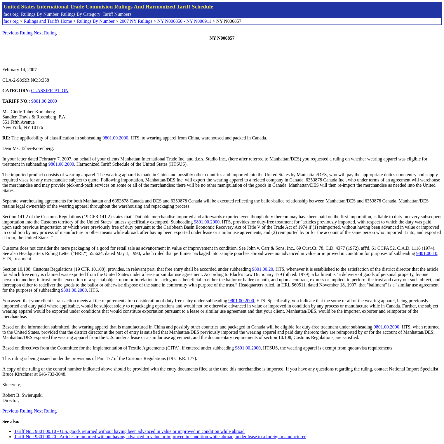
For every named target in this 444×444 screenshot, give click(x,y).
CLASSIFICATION (50, 90)
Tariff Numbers (116, 14)
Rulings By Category (80, 14)
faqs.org (11, 14)
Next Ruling (45, 32)
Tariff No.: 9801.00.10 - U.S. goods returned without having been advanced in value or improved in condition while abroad (129, 431)
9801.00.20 (262, 269)
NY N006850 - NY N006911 (184, 21)
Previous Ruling (17, 32)
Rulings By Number (40, 14)
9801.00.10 (426, 253)
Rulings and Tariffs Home (48, 21)
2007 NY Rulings (136, 21)
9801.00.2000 (44, 101)
